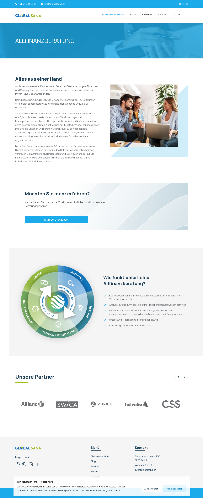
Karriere (147, 14)
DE (180, 4)
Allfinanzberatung (112, 14)
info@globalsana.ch (145, 469)
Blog (133, 14)
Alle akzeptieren (174, 488)
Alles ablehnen (151, 488)
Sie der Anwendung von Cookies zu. (105, 490)
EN (186, 4)
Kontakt (177, 14)
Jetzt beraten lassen (57, 219)
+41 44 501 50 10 (143, 465)
